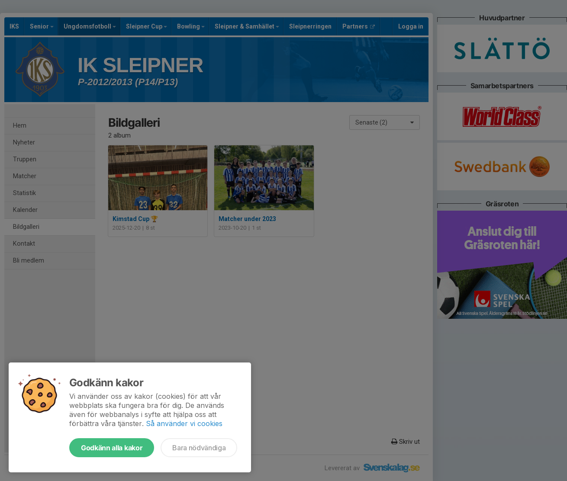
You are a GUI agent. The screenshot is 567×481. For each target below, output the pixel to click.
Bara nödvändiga (199, 447)
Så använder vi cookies (184, 423)
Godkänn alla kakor (111, 447)
